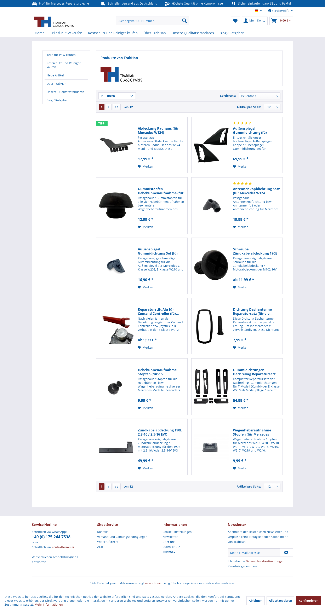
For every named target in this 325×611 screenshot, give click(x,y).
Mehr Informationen (49, 604)
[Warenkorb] (281, 21)
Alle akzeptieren (280, 601)
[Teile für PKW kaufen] (66, 33)
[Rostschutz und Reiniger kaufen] (113, 33)
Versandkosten (153, 583)
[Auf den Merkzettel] (145, 166)
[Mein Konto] (255, 21)
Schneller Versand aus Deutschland (129, 3)
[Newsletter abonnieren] (286, 552)
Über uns (168, 542)
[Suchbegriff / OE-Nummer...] (152, 21)
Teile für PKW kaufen (61, 55)
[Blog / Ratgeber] (232, 33)
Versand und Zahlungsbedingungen (122, 537)
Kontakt (102, 532)
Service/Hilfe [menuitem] (279, 11)
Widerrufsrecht (107, 542)
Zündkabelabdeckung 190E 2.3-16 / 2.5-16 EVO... (160, 432)
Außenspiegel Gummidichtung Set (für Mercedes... (158, 251)
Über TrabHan (56, 84)
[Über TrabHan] (155, 33)
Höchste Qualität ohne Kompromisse (194, 3)
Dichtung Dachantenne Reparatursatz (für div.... (253, 311)
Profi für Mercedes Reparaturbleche (60, 3)
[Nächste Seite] (109, 107)
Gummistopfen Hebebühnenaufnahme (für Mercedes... (160, 191)
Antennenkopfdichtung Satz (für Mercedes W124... (256, 191)
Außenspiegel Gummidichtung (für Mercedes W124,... (250, 130)
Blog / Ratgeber (57, 100)
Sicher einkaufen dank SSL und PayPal (261, 3)
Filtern (108, 96)
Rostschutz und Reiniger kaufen (64, 65)
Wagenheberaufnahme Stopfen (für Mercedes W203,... (252, 432)
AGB (100, 547)
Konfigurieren (308, 601)
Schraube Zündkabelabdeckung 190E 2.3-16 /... (255, 251)
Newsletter (170, 537)
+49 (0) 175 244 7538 (51, 537)
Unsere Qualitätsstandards (65, 92)
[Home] (39, 33)
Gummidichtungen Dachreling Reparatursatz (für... (254, 372)
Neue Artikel (55, 75)
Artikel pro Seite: (249, 107)
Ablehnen (255, 601)
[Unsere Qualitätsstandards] (193, 33)
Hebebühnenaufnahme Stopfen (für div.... (157, 372)
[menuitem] (152, 21)
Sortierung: (228, 96)
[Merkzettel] (235, 21)
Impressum (170, 551)
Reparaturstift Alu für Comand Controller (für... (158, 311)
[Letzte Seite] (117, 107)
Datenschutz (171, 547)
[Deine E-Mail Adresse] (254, 552)
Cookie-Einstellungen (177, 532)
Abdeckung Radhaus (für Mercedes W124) (158, 130)
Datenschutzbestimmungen (265, 561)
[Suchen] (184, 21)
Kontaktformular (63, 547)
